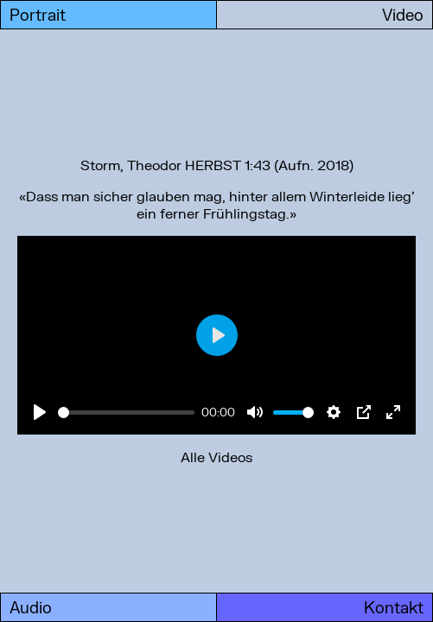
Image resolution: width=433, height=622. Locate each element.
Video (402, 14)
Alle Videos (216, 456)
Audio (31, 607)
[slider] (126, 412)
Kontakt (393, 607)
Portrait (38, 14)
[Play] (40, 412)
